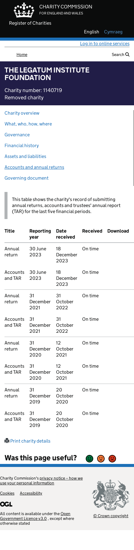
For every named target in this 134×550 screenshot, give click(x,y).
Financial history (21, 145)
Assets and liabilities (25, 156)
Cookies (7, 493)
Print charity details (27, 441)
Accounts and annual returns (34, 167)
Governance (17, 135)
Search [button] (121, 54)
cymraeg (113, 32)
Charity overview (21, 113)
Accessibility (31, 493)
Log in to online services (105, 43)
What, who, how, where (28, 124)
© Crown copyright (110, 515)
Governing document (26, 178)
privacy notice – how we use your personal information (41, 480)
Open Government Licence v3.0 (35, 516)
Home (21, 54)
